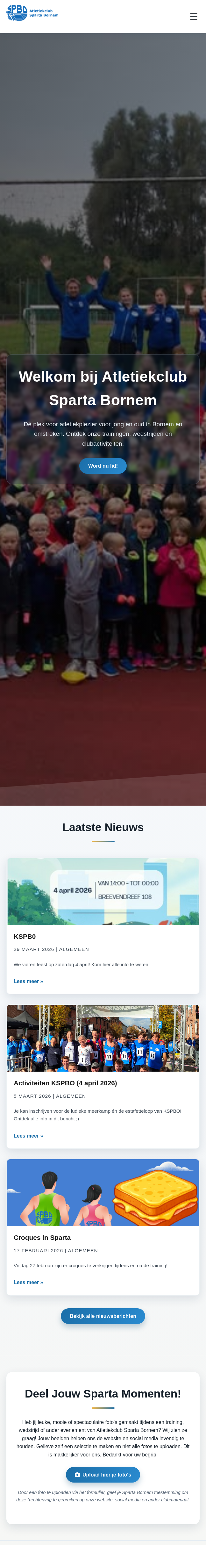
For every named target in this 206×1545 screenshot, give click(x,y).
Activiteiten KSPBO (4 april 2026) (65, 1083)
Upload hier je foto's (103, 1474)
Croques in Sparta (42, 1237)
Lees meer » (28, 981)
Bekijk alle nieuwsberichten (103, 1316)
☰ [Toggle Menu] (193, 16)
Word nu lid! (103, 467)
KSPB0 (25, 936)
